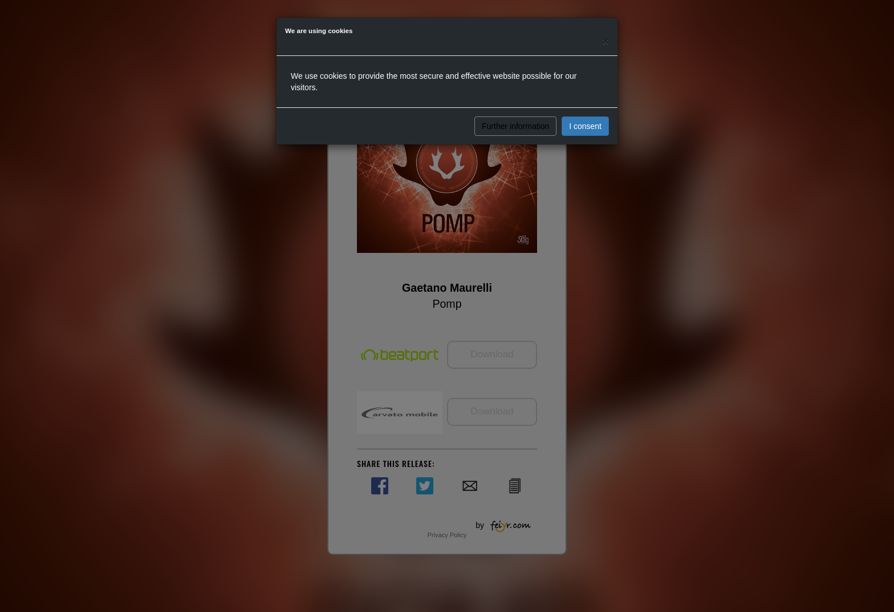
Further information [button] (515, 126)
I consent (585, 126)
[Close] (605, 41)
